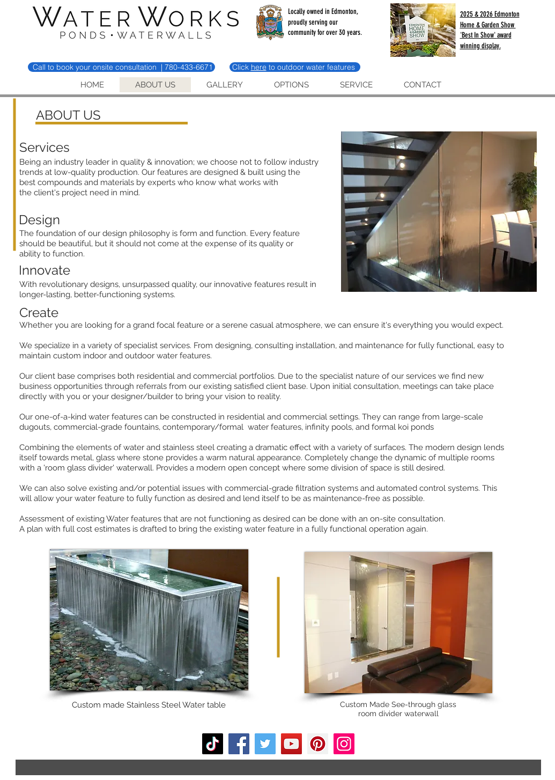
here (259, 67)
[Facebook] (238, 743)
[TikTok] (212, 743)
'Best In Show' (478, 35)
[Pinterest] (317, 743)
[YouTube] (291, 743)
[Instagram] (344, 743)
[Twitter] (265, 743)
